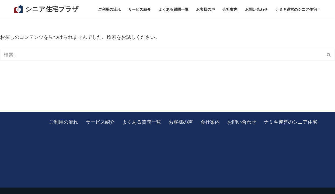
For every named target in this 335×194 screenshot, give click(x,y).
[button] (319, 9)
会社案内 (230, 9)
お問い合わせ (256, 9)
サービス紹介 (139, 9)
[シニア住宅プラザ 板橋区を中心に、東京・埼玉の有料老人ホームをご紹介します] (46, 9)
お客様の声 (205, 9)
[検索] (161, 55)
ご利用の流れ (109, 9)
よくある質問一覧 (173, 9)
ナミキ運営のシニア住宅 (290, 122)
